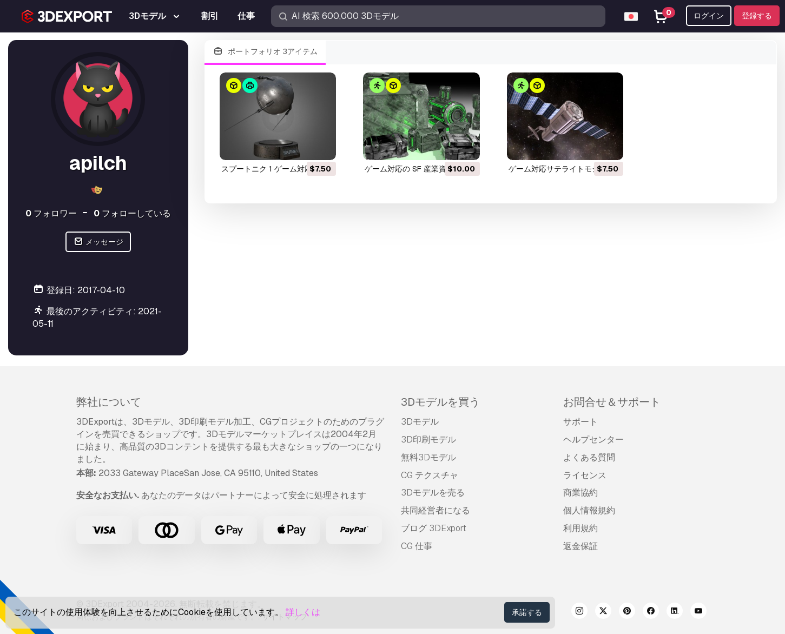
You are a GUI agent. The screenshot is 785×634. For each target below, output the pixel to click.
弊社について (108, 402)
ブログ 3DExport (433, 528)
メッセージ (98, 242)
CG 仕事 (416, 546)
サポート (580, 421)
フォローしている (132, 213)
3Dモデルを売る (433, 492)
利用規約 (580, 528)
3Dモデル (420, 421)
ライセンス (584, 475)
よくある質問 (589, 457)
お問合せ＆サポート (612, 402)
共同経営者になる (435, 510)
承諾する (527, 612)
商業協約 (580, 492)
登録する (757, 16)
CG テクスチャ (429, 475)
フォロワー (51, 213)
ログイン (709, 16)
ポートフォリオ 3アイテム (265, 52)
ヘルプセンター (593, 439)
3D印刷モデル (428, 439)
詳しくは (303, 612)
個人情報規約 (589, 510)
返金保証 (580, 546)
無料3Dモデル (428, 457)
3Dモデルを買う (440, 402)
